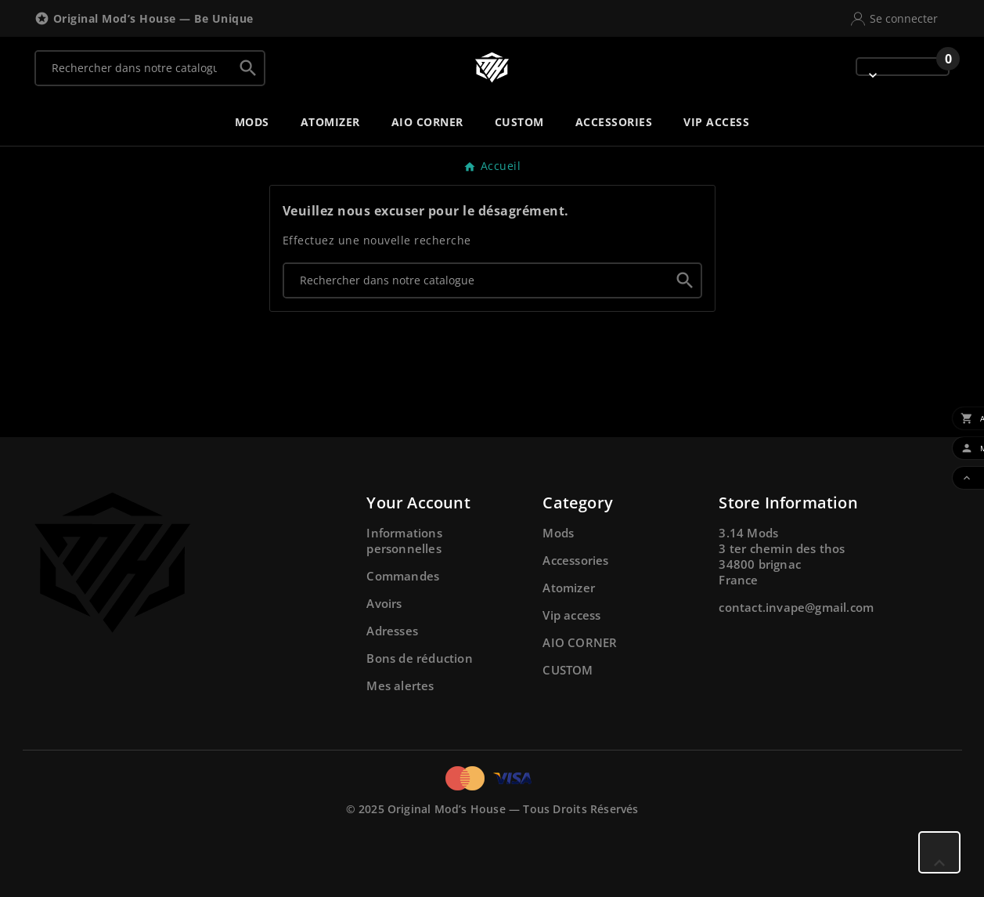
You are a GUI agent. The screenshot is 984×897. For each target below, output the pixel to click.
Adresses (392, 630)
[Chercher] (134, 68)
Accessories (575, 560)
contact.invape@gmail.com (796, 607)
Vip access (571, 615)
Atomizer (568, 587)
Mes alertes (400, 685)
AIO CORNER (579, 642)
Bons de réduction (419, 658)
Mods (558, 533)
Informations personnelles (404, 540)
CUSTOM (567, 670)
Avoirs (384, 603)
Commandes (402, 576)
